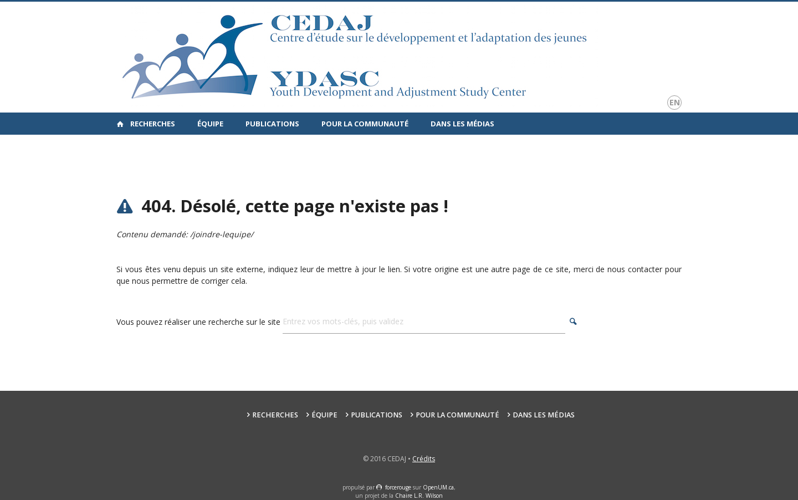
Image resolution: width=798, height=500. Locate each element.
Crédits (423, 458)
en (674, 102)
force (398, 487)
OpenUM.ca (438, 487)
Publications (272, 124)
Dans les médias (462, 124)
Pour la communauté (364, 124)
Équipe (210, 124)
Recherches (152, 124)
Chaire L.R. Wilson (419, 495)
